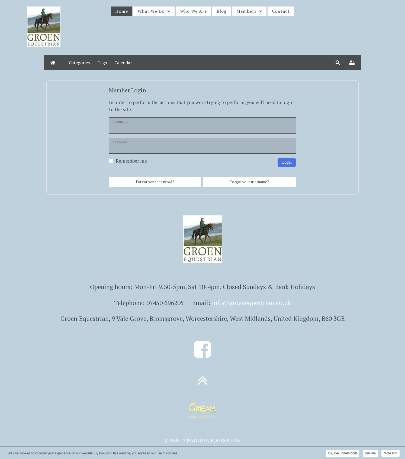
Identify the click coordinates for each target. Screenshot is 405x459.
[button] (337, 62)
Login (286, 162)
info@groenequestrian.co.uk (251, 303)
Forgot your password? (155, 181)
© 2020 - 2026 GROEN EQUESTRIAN (202, 440)
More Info (390, 453)
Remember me (131, 161)
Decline (370, 453)
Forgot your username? (249, 181)
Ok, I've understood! (342, 453)
